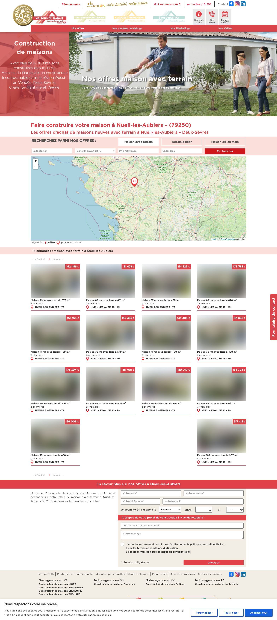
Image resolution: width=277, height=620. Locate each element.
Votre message (132, 533)
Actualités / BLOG (199, 4)
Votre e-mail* (173, 501)
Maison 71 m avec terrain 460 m (161, 351)
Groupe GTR (46, 574)
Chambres (168, 150)
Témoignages (71, 4)
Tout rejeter (231, 612)
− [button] (35, 166)
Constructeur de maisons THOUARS (59, 594)
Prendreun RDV (225, 21)
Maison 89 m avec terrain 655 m (50, 403)
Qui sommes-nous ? (167, 4)
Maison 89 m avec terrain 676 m (217, 300)
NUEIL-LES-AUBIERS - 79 (49, 307)
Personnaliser (204, 612)
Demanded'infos (199, 21)
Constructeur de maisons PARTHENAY (61, 587)
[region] (138, 609)
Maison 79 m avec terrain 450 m (217, 351)
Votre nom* (130, 493)
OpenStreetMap (228, 239)
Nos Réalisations (180, 28)
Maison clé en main (225, 141)
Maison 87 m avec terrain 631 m (161, 300)
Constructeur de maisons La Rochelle (216, 584)
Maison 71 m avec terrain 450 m (50, 455)
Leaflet (214, 239)
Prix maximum (128, 150)
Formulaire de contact (273, 317)
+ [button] (35, 161)
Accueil (91, 4)
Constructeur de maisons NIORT (57, 584)
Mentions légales (138, 574)
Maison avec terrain (138, 141)
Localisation (40, 150)
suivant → (58, 259)
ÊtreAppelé (212, 21)
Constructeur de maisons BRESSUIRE (60, 591)
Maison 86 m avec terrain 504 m (106, 403)
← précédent (38, 259)
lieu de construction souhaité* (141, 525)
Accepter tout (258, 612)
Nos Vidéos (225, 28)
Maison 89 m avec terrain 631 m (105, 300)
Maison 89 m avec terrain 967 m (161, 403)
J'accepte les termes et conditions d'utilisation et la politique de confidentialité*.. (175, 548)
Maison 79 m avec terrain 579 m (50, 300)
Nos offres (78, 28)
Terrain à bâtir (182, 141)
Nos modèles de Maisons (127, 28)
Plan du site (159, 574)
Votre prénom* (195, 493)
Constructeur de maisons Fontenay (114, 584)
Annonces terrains (210, 574)
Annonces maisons (182, 574)
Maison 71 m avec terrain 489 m (50, 351)
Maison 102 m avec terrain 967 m (217, 455)
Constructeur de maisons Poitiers (165, 584)
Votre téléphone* (133, 501)
